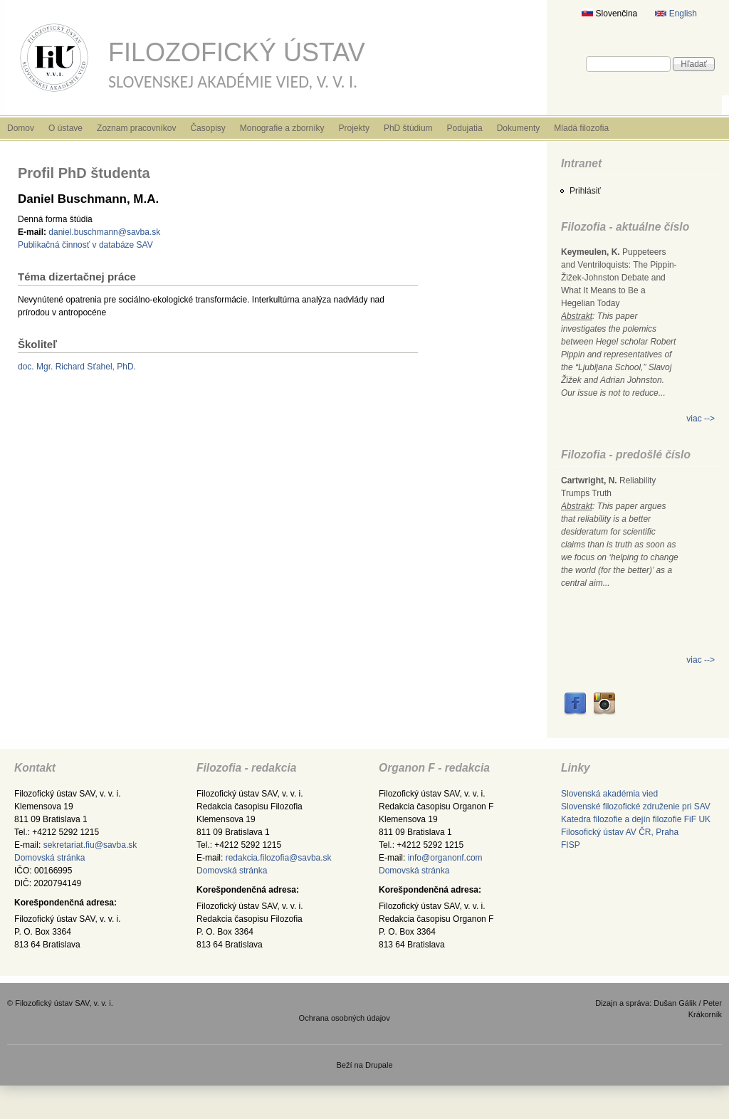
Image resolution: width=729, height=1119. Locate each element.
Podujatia (465, 128)
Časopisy (207, 128)
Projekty (354, 128)
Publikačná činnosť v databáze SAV (85, 245)
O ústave (65, 128)
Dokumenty (518, 128)
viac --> (700, 419)
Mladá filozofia (581, 128)
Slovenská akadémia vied (609, 794)
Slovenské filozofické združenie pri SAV (635, 806)
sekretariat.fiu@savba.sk (90, 845)
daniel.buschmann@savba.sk (104, 232)
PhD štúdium (408, 128)
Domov (20, 128)
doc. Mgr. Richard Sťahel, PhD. (77, 367)
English (676, 14)
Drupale (379, 1065)
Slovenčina (609, 14)
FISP (570, 845)
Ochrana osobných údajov (344, 1018)
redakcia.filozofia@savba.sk (279, 858)
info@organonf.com (445, 858)
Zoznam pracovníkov (136, 128)
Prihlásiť (585, 191)
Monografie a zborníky (282, 128)
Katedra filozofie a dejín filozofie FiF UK (635, 819)
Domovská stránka (49, 858)
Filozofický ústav (236, 52)
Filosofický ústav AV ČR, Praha (619, 832)
